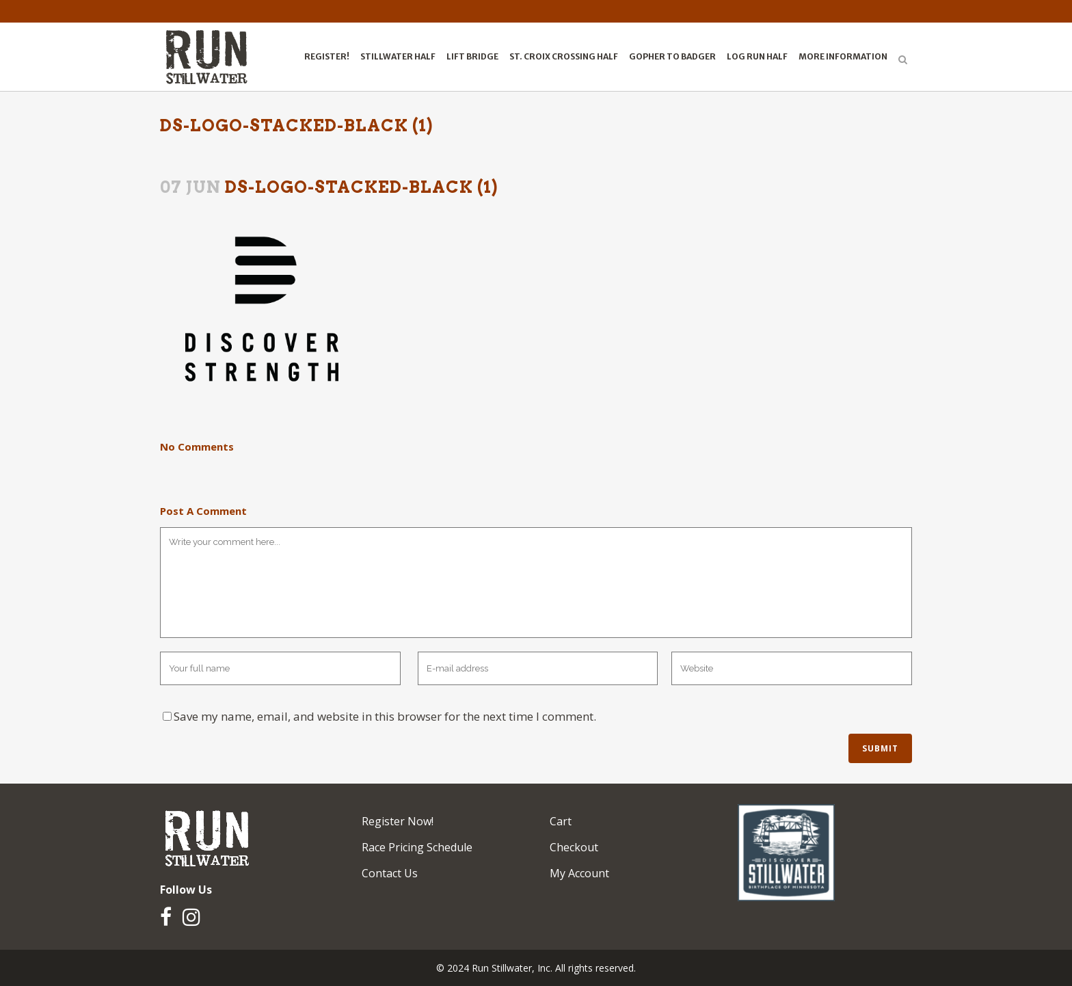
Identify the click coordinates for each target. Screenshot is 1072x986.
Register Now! (397, 821)
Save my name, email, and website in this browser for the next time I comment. (385, 716)
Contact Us (390, 873)
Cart (561, 821)
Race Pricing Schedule (417, 847)
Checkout (574, 847)
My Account (579, 873)
